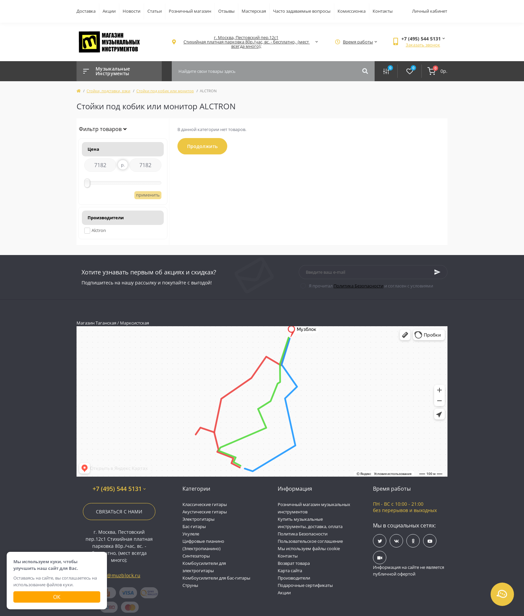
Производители (294, 578)
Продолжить (202, 146)
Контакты (383, 11)
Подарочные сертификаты (305, 585)
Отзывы (226, 11)
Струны (190, 585)
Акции (109, 11)
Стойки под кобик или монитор (165, 90)
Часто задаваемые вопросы (302, 11)
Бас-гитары (194, 526)
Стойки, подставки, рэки (108, 90)
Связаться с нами (119, 511)
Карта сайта (290, 571)
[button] (246, 42)
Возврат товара (294, 563)
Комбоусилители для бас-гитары (216, 578)
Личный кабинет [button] (429, 11)
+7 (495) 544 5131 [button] (119, 489)
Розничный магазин (190, 11)
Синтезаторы (196, 556)
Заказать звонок (423, 45)
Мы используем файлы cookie (309, 548)
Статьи (154, 11)
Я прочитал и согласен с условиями (371, 285)
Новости (131, 11)
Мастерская (254, 11)
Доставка (86, 11)
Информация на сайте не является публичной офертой (408, 570)
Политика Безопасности (358, 286)
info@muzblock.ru (119, 575)
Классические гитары (204, 504)
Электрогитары (198, 519)
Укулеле (190, 534)
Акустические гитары (204, 512)
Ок (56, 597)
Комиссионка (352, 11)
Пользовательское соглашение (310, 541)
